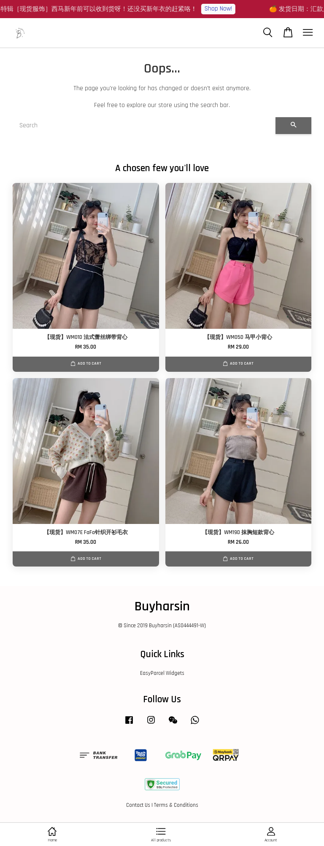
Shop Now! (221, 9)
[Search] (144, 125)
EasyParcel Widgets (162, 673)
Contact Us (138, 805)
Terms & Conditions (176, 805)
